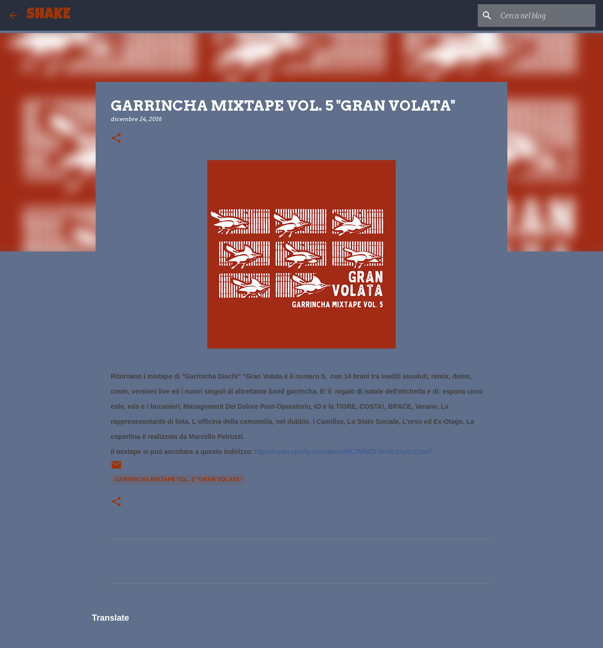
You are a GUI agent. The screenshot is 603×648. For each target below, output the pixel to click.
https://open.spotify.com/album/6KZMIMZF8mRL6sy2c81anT (343, 451)
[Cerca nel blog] (546, 15)
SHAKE (48, 15)
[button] (116, 138)
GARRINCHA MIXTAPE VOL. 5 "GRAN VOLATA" (178, 479)
